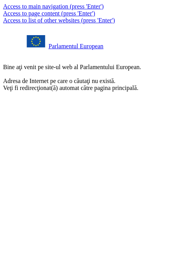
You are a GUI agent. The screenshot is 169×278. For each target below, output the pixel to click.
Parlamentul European (76, 46)
